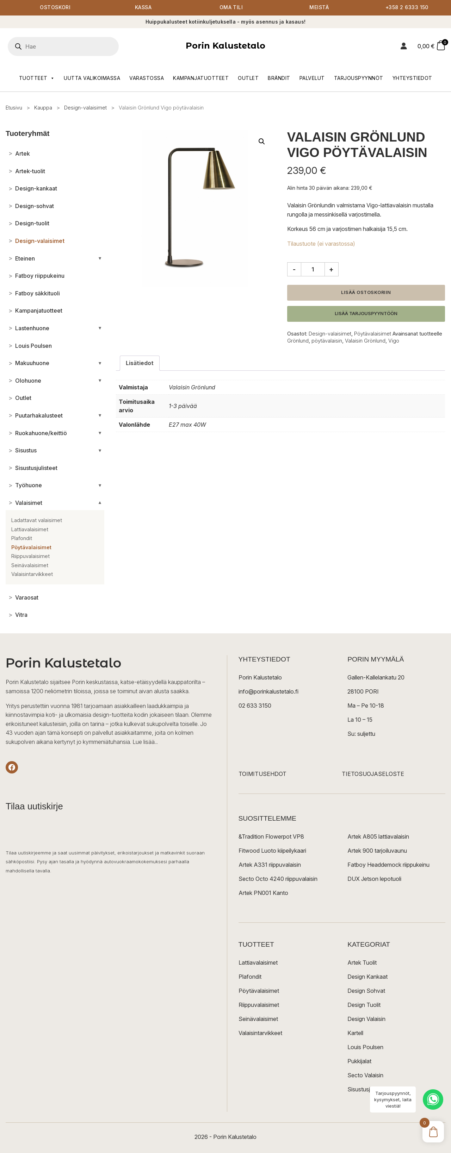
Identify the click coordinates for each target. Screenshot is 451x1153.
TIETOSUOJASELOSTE (373, 774)
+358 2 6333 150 (407, 8)
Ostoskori (55, 8)
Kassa (143, 8)
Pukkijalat (359, 1061)
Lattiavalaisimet (258, 962)
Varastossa (146, 78)
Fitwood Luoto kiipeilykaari (272, 850)
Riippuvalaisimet (259, 1005)
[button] (261, 141)
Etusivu (14, 108)
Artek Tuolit (362, 962)
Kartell (355, 1033)
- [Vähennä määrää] (294, 269)
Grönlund (298, 341)
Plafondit (250, 976)
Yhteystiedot (412, 78)
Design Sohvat (366, 991)
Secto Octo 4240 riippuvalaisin (278, 879)
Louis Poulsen (365, 1047)
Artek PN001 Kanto (263, 893)
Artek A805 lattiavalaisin (378, 836)
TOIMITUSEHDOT (262, 774)
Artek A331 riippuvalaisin (270, 865)
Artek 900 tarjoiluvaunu (377, 850)
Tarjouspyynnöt (358, 78)
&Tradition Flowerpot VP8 (271, 836)
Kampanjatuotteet (201, 78)
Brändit (279, 78)
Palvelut (312, 78)
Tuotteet (37, 78)
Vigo (393, 341)
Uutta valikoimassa (92, 78)
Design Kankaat (367, 976)
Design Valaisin (366, 1019)
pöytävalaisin (326, 341)
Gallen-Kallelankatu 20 (375, 677)
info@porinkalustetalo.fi (268, 691)
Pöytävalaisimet (372, 334)
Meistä (319, 8)
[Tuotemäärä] (313, 270)
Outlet (248, 78)
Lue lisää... (145, 741)
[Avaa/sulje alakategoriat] (99, 258)
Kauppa (43, 108)
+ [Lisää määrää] (331, 269)
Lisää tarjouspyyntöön (366, 314)
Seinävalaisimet (258, 1019)
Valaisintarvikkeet (260, 1033)
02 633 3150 (255, 705)
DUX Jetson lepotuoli (374, 879)
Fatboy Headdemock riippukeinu (388, 865)
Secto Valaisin (365, 1075)
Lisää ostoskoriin (366, 292)
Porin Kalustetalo (225, 46)
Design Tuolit (364, 1005)
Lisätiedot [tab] (140, 363)
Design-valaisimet (85, 108)
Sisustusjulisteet (367, 1089)
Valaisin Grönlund (365, 341)
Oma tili (231, 8)
